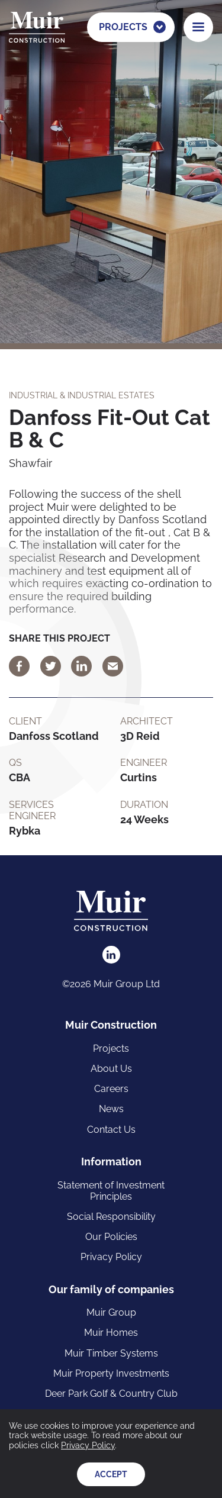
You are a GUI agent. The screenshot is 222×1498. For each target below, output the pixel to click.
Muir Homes (111, 1332)
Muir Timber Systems (111, 1353)
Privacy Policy (111, 1256)
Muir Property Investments (111, 1373)
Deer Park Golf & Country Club (111, 1393)
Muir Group (111, 1312)
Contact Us (111, 1129)
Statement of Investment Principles (111, 1191)
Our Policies (111, 1236)
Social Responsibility (111, 1216)
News (111, 1108)
